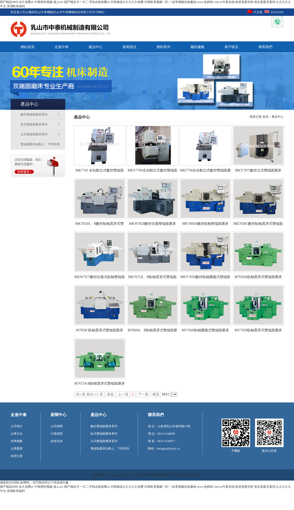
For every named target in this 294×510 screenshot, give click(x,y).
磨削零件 (163, 47)
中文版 (258, 12)
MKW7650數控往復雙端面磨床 (152, 224)
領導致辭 (17, 441)
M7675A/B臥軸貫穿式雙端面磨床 (99, 383)
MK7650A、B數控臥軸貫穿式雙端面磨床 (99, 225)
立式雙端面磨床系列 (34, 134)
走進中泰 (61, 47)
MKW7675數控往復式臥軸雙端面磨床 (99, 278)
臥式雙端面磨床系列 (34, 124)
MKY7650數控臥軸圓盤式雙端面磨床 (205, 278)
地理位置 (17, 456)
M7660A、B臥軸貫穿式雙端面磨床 (152, 331)
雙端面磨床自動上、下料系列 (40, 144)
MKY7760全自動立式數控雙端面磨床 (152, 172)
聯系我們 (265, 47)
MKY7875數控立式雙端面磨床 (258, 170)
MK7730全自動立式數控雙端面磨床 (205, 172)
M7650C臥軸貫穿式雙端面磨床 (99, 330)
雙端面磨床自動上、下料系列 (110, 448)
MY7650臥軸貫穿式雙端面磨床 (258, 330)
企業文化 (17, 433)
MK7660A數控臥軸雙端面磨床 (205, 224)
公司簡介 (17, 426)
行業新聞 (57, 433)
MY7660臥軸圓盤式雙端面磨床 (205, 330)
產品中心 (95, 47)
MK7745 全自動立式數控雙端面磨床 (99, 172)
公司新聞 (57, 426)
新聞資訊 (129, 47)
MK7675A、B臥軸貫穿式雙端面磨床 (152, 278)
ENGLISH (277, 12)
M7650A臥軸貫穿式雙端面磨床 (258, 277)
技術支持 (57, 441)
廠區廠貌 (197, 47)
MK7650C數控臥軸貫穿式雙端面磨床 (258, 225)
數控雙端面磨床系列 (34, 114)
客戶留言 (231, 47)
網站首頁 (27, 47)
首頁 (265, 116)
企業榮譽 (17, 448)
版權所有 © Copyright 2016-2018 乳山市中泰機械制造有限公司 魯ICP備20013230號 (147, 475)
